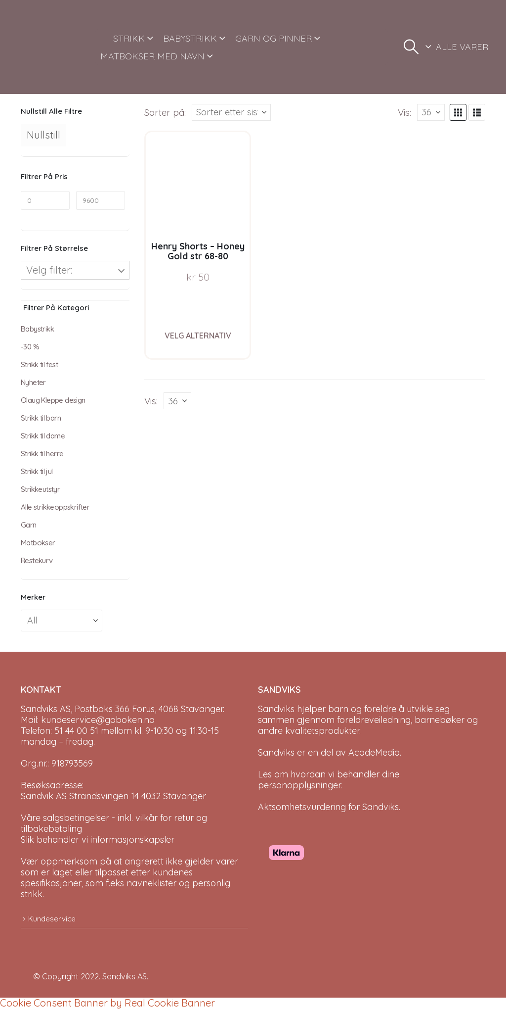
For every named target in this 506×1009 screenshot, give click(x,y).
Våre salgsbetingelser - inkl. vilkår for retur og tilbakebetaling (114, 823)
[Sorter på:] (231, 112)
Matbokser (38, 542)
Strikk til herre (42, 453)
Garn (29, 524)
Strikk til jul (37, 471)
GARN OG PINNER (273, 38)
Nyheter (33, 382)
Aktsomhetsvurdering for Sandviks (328, 807)
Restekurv (37, 560)
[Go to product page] (198, 184)
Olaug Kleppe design (53, 400)
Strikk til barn (41, 418)
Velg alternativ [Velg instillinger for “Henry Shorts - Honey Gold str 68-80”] (198, 335)
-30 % (30, 346)
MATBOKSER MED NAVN (152, 56)
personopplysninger (299, 785)
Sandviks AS (124, 976)
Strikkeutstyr (40, 489)
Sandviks (276, 709)
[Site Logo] (54, 47)
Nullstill (43, 135)
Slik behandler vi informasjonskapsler (97, 839)
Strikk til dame (43, 435)
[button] (411, 47)
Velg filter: (49, 270)
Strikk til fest (39, 364)
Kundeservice (52, 918)
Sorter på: (165, 112)
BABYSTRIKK (190, 38)
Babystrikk (37, 329)
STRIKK (129, 38)
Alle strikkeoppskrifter (55, 507)
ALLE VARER (462, 46)
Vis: (404, 112)
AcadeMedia (374, 752)
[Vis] (431, 112)
